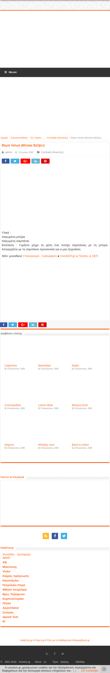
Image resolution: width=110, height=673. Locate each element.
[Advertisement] (55, 39)
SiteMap (80, 662)
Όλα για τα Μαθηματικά (59, 640)
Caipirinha (11, 365)
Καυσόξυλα (11, 580)
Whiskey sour (46, 444)
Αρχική (4, 137)
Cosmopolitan (13, 405)
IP (4, 621)
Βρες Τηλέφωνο (14, 594)
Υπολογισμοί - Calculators (40, 256)
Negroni (9, 444)
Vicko (6, 571)
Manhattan (44, 365)
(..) (74, 670)
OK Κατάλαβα (89, 670)
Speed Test (10, 617)
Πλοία (7, 603)
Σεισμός (8, 612)
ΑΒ (5, 562)
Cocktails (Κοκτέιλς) (57, 137)
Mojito (75, 365)
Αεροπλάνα (11, 607)
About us (40, 662)
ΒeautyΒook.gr (82, 640)
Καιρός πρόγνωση (16, 576)
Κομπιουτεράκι (13, 598)
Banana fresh (80, 405)
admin (8, 152)
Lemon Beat (45, 405)
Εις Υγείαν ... (37, 137)
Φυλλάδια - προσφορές (17, 554)
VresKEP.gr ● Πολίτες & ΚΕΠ (79, 256)
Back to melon (80, 444)
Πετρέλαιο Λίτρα (14, 585)
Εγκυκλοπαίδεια (19, 137)
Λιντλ (6, 557)
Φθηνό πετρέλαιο (15, 589)
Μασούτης (10, 566)
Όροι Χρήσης (61, 662)
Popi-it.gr (40, 640)
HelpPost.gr (26, 640)
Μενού (10, 72)
